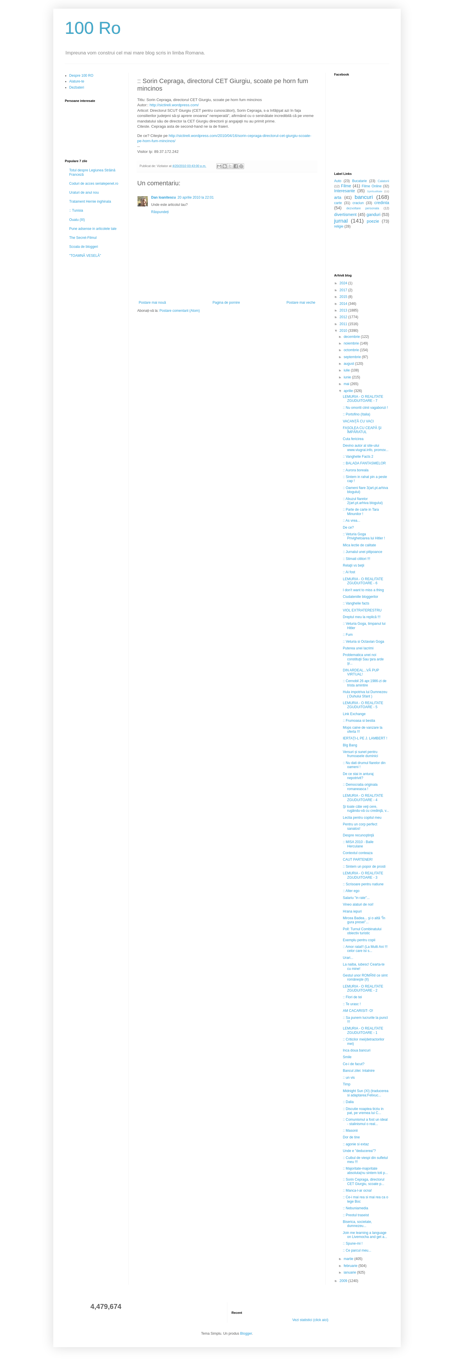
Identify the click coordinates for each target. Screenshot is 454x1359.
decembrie (352, 337)
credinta (381, 202)
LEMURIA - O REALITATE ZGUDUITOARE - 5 (363, 705)
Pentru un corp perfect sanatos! (360, 826)
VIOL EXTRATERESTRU (362, 610)
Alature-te (76, 81)
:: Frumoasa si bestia (359, 721)
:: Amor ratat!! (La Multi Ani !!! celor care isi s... (365, 949)
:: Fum (348, 635)
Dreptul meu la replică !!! (361, 617)
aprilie (349, 391)
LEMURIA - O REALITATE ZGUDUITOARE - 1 (363, 1030)
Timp (346, 1084)
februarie (351, 1266)
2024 (344, 283)
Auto (337, 181)
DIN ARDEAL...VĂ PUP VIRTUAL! (361, 672)
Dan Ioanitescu (163, 197)
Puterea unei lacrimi (358, 648)
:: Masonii (350, 1131)
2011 (344, 324)
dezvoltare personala (362, 208)
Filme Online (372, 186)
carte (338, 203)
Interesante (344, 190)
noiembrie (352, 343)
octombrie (352, 350)
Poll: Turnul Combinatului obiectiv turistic (362, 931)
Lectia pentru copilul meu (362, 818)
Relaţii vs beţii (353, 565)
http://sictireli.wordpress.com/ (174, 105)
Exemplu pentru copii (359, 940)
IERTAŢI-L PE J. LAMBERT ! (365, 738)
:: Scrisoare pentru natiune (363, 884)
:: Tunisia (76, 210)
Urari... (348, 958)
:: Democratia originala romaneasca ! (360, 787)
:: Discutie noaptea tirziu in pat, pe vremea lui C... (363, 1111)
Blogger (246, 1333)
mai (347, 384)
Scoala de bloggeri (83, 247)
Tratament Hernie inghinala (90, 201)
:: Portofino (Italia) (356, 414)
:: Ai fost (349, 572)
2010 (344, 331)
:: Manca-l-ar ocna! (357, 1190)
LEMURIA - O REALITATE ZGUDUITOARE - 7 (363, 399)
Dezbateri (76, 87)
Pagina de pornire (226, 303)
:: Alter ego (351, 891)
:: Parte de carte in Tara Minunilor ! (361, 512)
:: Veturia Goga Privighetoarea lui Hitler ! (364, 536)
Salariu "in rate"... (356, 898)
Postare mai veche (301, 303)
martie (349, 1259)
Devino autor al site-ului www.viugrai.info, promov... (366, 448)
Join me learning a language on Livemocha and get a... (365, 1235)
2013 (344, 310)
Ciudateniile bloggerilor (360, 597)
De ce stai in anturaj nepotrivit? (358, 776)
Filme (346, 186)
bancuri (364, 197)
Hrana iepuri (352, 911)
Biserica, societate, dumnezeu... (357, 1224)
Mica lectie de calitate (359, 545)
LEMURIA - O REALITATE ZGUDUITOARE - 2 (363, 988)
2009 (344, 1281)
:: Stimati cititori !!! (356, 559)
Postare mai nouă (152, 303)
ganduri (373, 214)
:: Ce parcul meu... (357, 1250)
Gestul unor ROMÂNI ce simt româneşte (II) (365, 977)
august (349, 364)
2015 (344, 297)
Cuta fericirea (353, 439)
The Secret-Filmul (83, 238)
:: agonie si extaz (356, 1144)
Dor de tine (351, 1137)
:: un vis (349, 1078)
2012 (344, 317)
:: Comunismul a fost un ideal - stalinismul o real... (365, 1122)
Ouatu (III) (77, 220)
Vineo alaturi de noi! (358, 904)
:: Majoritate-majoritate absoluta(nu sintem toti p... (365, 1170)
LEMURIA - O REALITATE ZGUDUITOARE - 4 (363, 798)
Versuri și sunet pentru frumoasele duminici (360, 754)
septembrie (353, 357)
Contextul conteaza (358, 853)
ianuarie (350, 1272)
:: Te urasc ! (352, 1004)
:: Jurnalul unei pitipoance (362, 552)
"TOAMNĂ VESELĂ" (85, 256)
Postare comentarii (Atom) (180, 311)
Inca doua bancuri (356, 1050)
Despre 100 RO (81, 76)
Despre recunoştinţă (358, 835)
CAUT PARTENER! (358, 860)
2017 (344, 290)
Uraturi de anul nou (84, 193)
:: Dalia (348, 1102)
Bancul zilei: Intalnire (359, 1071)
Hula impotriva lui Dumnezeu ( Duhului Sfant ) (365, 694)
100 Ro (93, 28)
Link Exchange (354, 714)
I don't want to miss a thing (363, 590)
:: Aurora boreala (356, 470)
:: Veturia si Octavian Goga (363, 642)
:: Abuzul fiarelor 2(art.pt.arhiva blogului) (363, 501)
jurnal (341, 221)
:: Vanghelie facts (356, 603)
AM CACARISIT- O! (358, 1011)
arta (337, 197)
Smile (347, 1057)
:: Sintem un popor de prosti (364, 867)
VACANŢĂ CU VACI (358, 421)
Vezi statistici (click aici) (310, 1320)
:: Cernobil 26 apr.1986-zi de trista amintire (365, 683)
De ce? (348, 527)
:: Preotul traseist (356, 1215)
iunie (348, 377)
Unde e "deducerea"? (359, 1151)
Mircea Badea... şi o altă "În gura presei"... (364, 920)
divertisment (345, 214)
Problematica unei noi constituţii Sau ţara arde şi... (363, 659)
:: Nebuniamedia (355, 1208)
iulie (347, 370)
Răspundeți (160, 212)
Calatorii (383, 181)
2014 (344, 304)
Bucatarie (359, 181)
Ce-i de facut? (354, 1064)
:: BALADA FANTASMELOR (364, 463)
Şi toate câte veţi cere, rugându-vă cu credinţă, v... (366, 809)
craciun (358, 203)
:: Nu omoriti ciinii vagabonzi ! (365, 408)
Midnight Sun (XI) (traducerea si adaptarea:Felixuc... (365, 1093)
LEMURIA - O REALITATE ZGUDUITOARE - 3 (363, 875)
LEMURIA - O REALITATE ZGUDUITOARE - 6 (363, 581)
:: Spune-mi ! (353, 1243)
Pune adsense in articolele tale (92, 229)
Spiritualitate (374, 191)
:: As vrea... (351, 521)
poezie (373, 221)
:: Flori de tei (352, 997)
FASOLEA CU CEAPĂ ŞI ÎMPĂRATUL (362, 430)
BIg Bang (350, 745)
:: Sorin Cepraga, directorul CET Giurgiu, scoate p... (363, 1181)
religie (338, 226)
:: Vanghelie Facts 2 (358, 457)
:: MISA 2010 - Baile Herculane (358, 844)
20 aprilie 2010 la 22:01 (195, 197)
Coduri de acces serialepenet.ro (93, 184)
